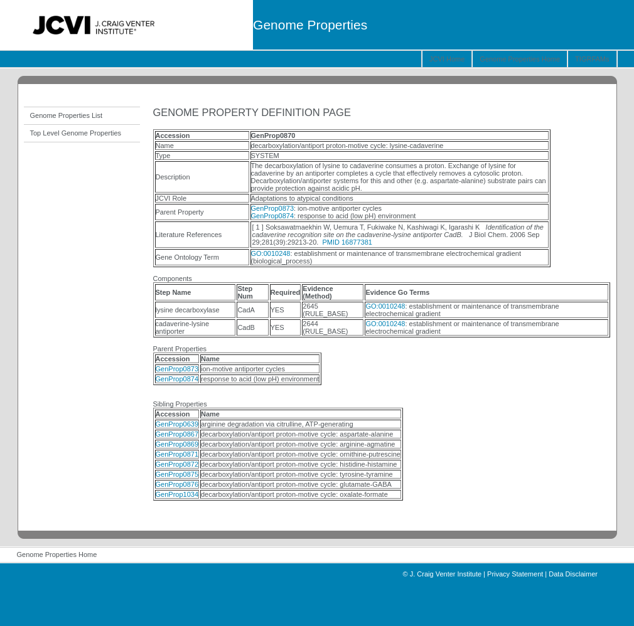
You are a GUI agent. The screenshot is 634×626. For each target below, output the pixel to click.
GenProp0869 (177, 444)
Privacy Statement (515, 574)
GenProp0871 (177, 454)
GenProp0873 (272, 208)
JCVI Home (447, 59)
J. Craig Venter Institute (445, 574)
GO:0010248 (271, 253)
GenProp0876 (177, 484)
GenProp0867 (177, 434)
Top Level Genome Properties (76, 133)
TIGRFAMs (592, 59)
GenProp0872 (177, 464)
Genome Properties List (66, 115)
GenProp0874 (272, 216)
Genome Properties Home (520, 59)
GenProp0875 (177, 474)
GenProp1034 (177, 494)
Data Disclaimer (573, 574)
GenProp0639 (177, 424)
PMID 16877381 (347, 242)
